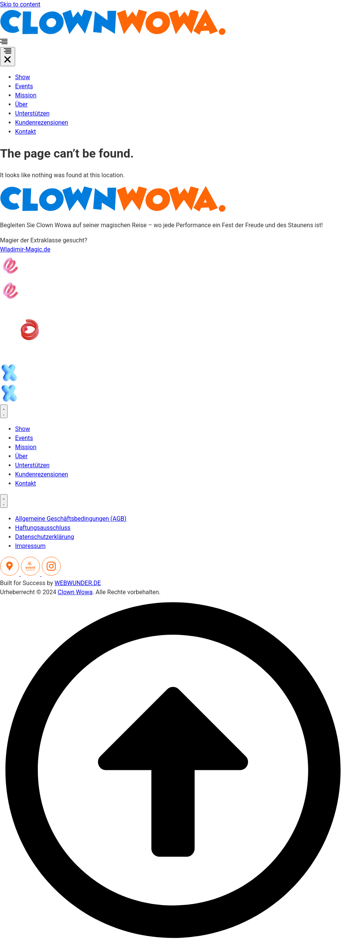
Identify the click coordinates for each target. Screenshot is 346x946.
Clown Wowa (75, 592)
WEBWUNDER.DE (77, 583)
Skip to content (20, 4)
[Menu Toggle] (7, 56)
